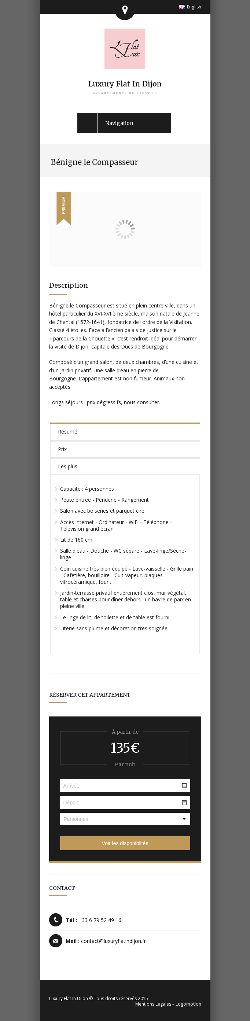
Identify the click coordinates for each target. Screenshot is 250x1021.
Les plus (67, 466)
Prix (62, 449)
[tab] (125, 431)
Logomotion (188, 1004)
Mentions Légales (153, 1004)
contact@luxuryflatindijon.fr (113, 940)
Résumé (67, 431)
